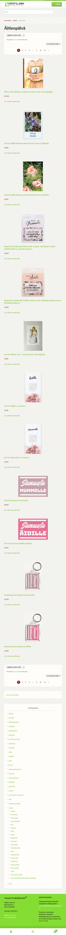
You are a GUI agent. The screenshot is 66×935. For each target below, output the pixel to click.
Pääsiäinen (14, 861)
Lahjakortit (12, 743)
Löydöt (13, 811)
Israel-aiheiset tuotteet (16, 795)
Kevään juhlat (15, 864)
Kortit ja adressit (14, 778)
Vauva (13, 834)
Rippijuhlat (14, 838)
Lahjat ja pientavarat (15, 769)
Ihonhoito (12, 726)
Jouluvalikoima (15, 821)
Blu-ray (11, 765)
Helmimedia (14, 818)
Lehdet (11, 790)
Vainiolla (13, 828)
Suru (12, 851)
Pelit (10, 799)
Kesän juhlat (15, 868)
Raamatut (12, 735)
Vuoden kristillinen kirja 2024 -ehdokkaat (23, 878)
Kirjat (10, 752)
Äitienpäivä (14, 844)
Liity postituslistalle (12, 695)
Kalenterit (12, 786)
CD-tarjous (14, 814)
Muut (10, 883)
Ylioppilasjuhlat (15, 848)
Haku (33, 931)
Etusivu (8, 20)
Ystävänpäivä (15, 854)
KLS (12, 824)
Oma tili (11, 931)
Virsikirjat (11, 747)
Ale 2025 (11, 717)
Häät (12, 831)
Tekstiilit (11, 773)
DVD (10, 760)
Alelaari (11, 713)
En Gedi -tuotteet (14, 739)
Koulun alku (14, 858)
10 (40, 50)
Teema (15, 20)
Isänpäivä (14, 841)
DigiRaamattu (13, 730)
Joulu (12, 871)
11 (45, 50)
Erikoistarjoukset (14, 722)
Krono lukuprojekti (16, 874)
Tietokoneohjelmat (14, 803)
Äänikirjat (11, 782)
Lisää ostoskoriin (13, 101)
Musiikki (11, 756)
